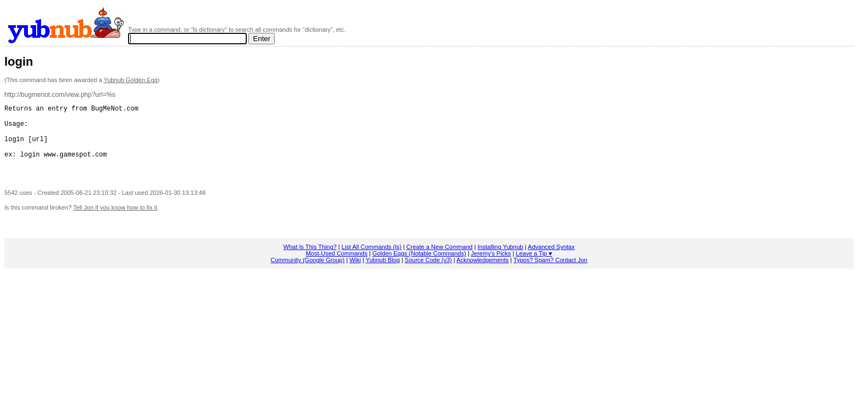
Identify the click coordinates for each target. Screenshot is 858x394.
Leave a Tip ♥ (534, 266)
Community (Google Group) (308, 273)
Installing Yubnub (501, 260)
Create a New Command (440, 260)
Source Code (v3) (428, 273)
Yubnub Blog (382, 273)
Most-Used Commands (336, 266)
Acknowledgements (482, 273)
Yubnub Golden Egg (130, 80)
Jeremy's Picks (491, 266)
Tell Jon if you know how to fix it (115, 220)
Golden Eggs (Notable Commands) (419, 266)
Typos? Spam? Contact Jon (550, 273)
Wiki (355, 273)
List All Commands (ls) (371, 260)
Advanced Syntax (551, 260)
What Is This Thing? (310, 260)
